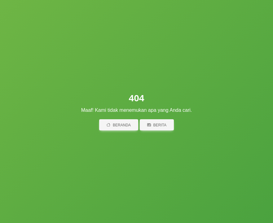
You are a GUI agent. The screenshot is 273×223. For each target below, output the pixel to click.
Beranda (119, 125)
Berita (156, 125)
